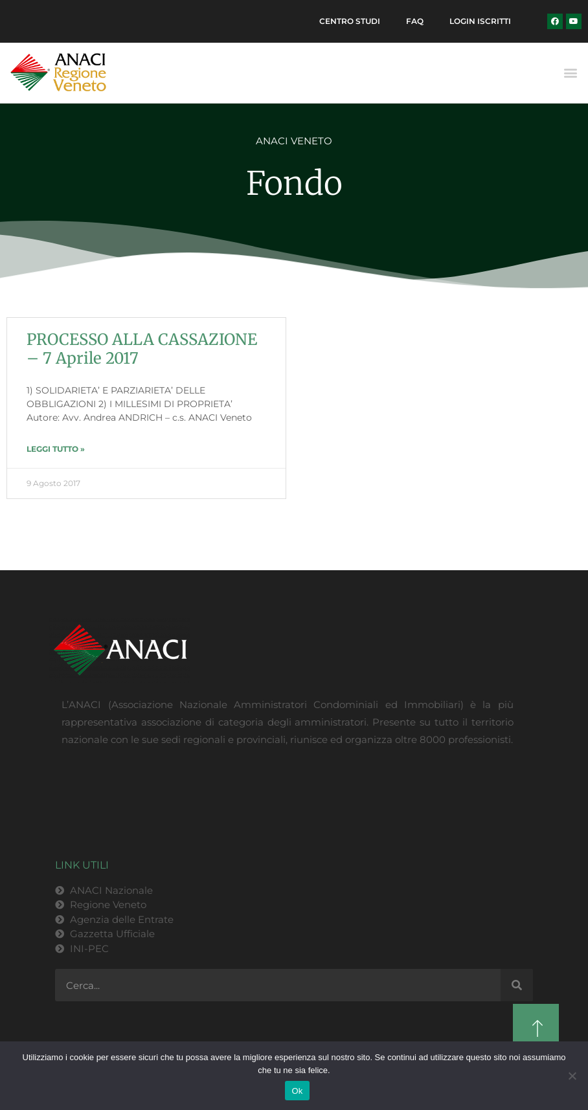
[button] (571, 72)
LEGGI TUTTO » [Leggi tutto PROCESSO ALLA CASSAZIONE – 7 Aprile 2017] (56, 449)
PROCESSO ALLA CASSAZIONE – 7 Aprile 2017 (142, 348)
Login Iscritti (480, 21)
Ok (296, 1091)
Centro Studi (349, 21)
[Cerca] (517, 985)
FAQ (415, 21)
